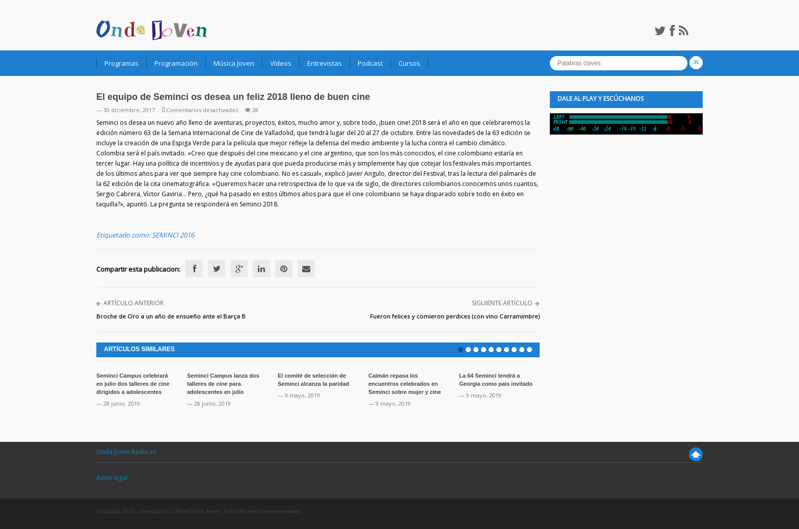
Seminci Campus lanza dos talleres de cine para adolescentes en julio (223, 384)
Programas (121, 63)
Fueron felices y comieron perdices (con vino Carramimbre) (455, 316)
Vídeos (280, 63)
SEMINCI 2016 (173, 235)
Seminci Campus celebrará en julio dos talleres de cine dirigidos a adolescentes (133, 384)
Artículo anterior (133, 303)
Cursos (409, 63)
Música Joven (234, 63)
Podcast (370, 63)
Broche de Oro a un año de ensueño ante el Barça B (171, 316)
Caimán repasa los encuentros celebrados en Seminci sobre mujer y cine (404, 384)
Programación (176, 63)
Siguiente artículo (502, 303)
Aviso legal (111, 477)
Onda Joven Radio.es (126, 451)
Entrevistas (324, 63)
